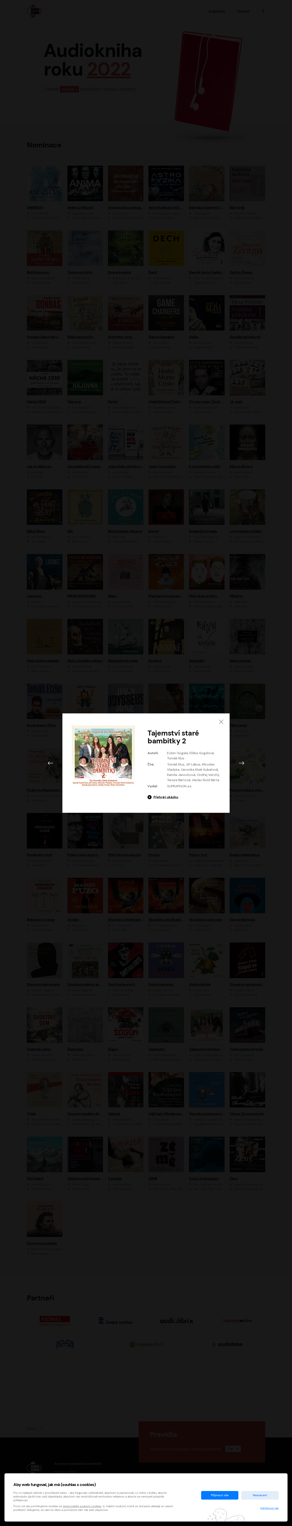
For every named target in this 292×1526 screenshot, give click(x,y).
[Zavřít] (221, 722)
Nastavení (260, 1495)
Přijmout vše (219, 1495)
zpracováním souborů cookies (82, 1506)
